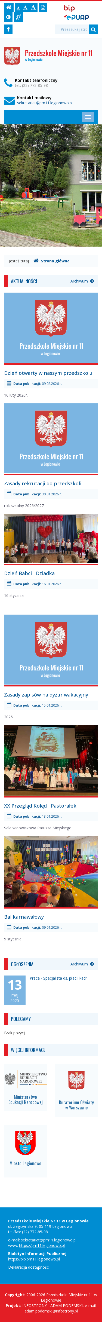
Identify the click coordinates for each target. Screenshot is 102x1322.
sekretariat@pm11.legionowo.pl (45, 102)
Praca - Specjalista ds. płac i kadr (58, 978)
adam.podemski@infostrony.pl (51, 1311)
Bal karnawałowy (24, 916)
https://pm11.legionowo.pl (42, 1245)
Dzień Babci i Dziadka (29, 573)
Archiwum (82, 281)
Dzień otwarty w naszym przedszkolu (48, 373)
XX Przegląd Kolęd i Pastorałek (40, 805)
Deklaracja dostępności (29, 1267)
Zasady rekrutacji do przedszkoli (42, 483)
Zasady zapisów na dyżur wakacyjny (46, 694)
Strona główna (51, 260)
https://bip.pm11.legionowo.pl (34, 1259)
